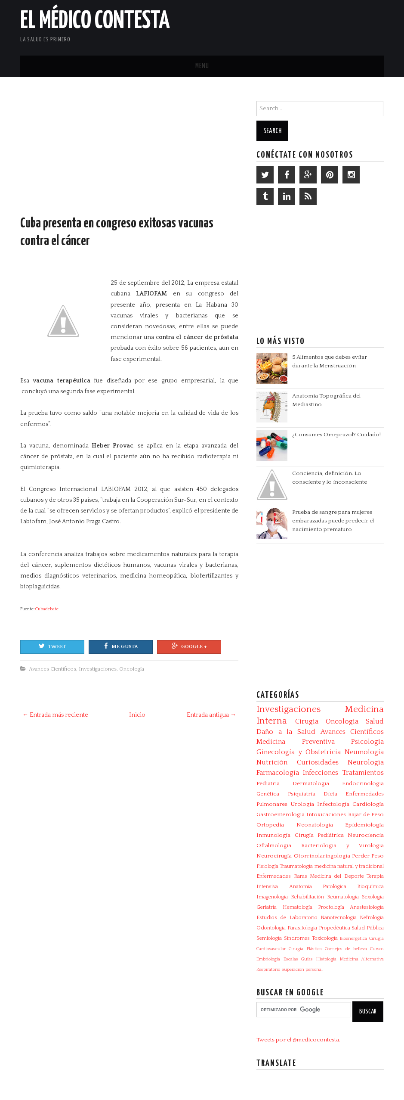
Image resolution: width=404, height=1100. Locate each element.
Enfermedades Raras (281, 876)
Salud (375, 721)
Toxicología (325, 938)
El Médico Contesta (95, 21)
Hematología (297, 907)
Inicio (137, 715)
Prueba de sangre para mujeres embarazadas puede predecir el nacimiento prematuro (333, 520)
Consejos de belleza (346, 948)
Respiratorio (268, 969)
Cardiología (368, 804)
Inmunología (273, 835)
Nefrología (372, 917)
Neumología (364, 752)
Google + (189, 646)
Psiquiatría (301, 794)
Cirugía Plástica (305, 948)
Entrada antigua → (211, 715)
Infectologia (333, 804)
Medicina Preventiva (295, 742)
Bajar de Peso (366, 814)
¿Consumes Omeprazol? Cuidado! (336, 435)
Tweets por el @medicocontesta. (298, 1040)
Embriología (268, 959)
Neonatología (314, 825)
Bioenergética (353, 938)
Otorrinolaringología (322, 856)
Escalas (291, 959)
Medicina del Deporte (337, 876)
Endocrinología (363, 783)
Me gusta (121, 646)
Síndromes (297, 938)
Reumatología (343, 897)
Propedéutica (334, 928)
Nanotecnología (339, 917)
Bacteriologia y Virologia (342, 845)
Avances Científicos (52, 669)
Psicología (367, 742)
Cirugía (306, 721)
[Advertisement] (283, 26)
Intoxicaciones (326, 814)
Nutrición (271, 762)
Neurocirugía (274, 856)
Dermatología (311, 783)
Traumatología (296, 866)
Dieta (330, 794)
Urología (302, 804)
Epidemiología (364, 825)
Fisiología (267, 866)
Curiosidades (318, 762)
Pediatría (268, 783)
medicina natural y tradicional (349, 866)
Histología (326, 959)
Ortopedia (270, 825)
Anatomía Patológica (317, 886)
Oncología (131, 669)
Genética (267, 794)
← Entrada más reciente (55, 715)
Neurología (366, 762)
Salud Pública (368, 928)
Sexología (373, 897)
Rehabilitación (307, 897)
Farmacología (277, 773)
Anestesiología (367, 907)
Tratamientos (363, 773)
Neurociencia (366, 835)
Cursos (377, 948)
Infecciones (320, 773)
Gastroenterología (280, 814)
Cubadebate (47, 609)
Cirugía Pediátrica (319, 835)
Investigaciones (98, 669)
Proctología (331, 907)
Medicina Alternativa (362, 959)
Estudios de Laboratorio (286, 917)
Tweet (52, 646)
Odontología (271, 928)
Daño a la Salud (285, 732)
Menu (202, 66)
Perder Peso (368, 856)
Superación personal (302, 969)
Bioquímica (370, 886)
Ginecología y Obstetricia (298, 752)
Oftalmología (273, 845)
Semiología (269, 938)
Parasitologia (302, 928)
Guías (307, 959)
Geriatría (266, 907)
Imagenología (272, 897)
